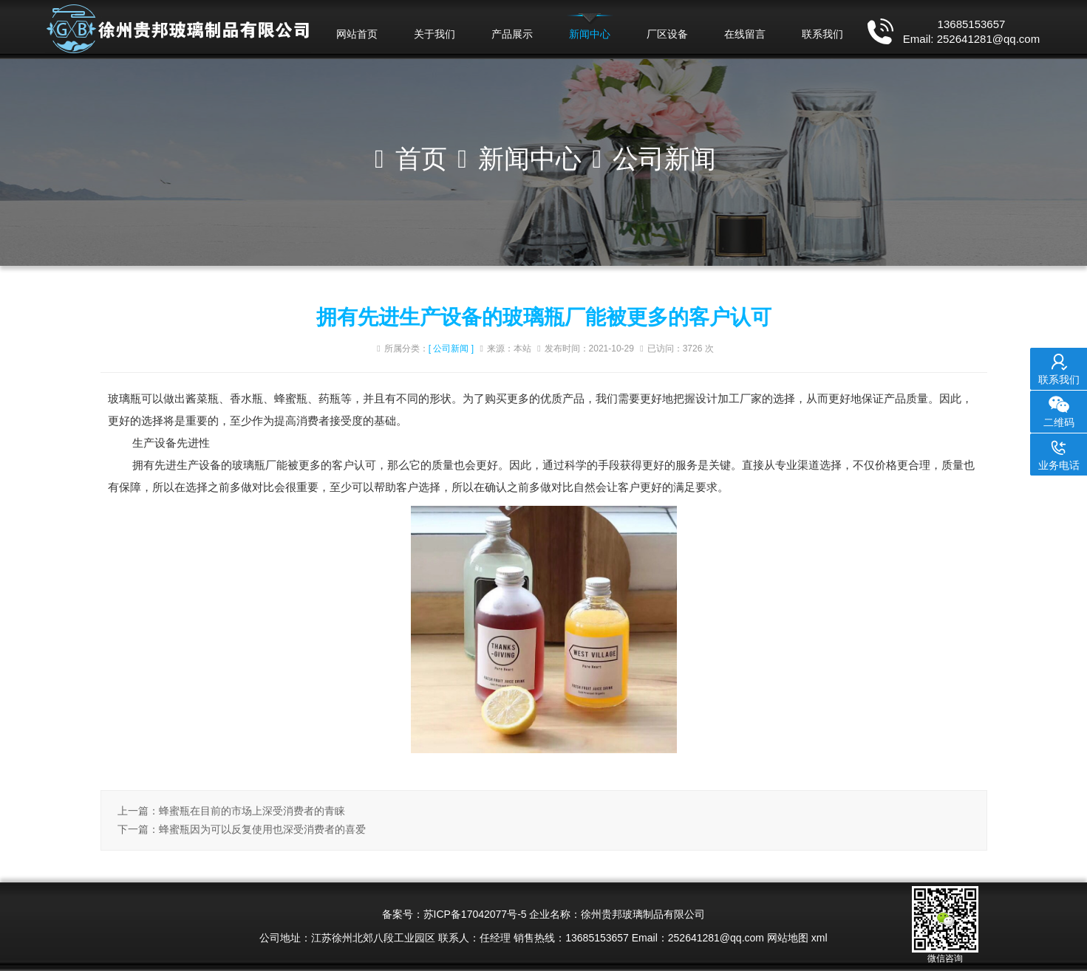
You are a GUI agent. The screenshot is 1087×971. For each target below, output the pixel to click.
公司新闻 (664, 158)
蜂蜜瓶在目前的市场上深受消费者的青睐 (252, 811)
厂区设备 (667, 34)
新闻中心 (589, 34)
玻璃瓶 (124, 398)
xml (819, 938)
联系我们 (822, 34)
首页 (421, 158)
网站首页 (357, 34)
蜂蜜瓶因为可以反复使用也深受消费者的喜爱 (262, 829)
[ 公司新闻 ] (451, 348)
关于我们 (434, 34)
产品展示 (512, 34)
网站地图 (787, 938)
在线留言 (745, 34)
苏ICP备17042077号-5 (475, 914)
